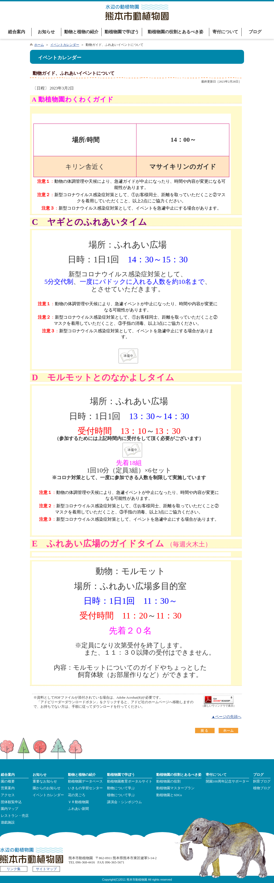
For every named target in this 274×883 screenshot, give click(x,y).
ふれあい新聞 (78, 809)
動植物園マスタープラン (175, 788)
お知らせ (46, 31)
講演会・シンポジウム (124, 802)
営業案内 (8, 788)
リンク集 (14, 869)
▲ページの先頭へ (226, 717)
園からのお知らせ (46, 788)
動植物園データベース (85, 781)
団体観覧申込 (11, 802)
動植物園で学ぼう (122, 31)
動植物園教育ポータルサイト (129, 781)
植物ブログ (262, 788)
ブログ (255, 31)
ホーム (39, 45)
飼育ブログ (262, 781)
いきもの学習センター (85, 788)
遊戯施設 (8, 822)
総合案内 (16, 31)
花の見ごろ (76, 795)
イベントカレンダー (64, 45)
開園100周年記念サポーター (227, 781)
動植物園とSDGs (169, 795)
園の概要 (8, 781)
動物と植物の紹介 (81, 31)
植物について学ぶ (121, 795)
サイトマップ (46, 869)
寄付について (225, 31)
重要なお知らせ (45, 781)
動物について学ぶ (121, 788)
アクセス (8, 795)
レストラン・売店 (15, 816)
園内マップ (9, 809)
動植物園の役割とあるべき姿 (175, 31)
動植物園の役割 (168, 781)
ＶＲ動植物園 (78, 802)
